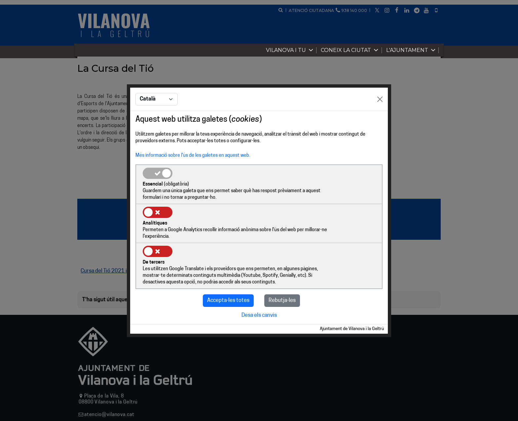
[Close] (380, 119)
